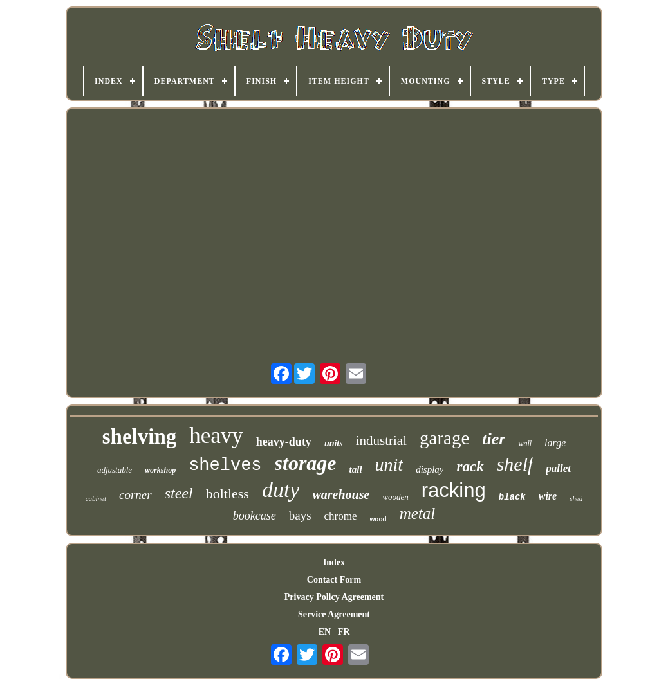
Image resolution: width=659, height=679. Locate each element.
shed (576, 498)
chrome (340, 516)
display (429, 469)
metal (418, 513)
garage (444, 438)
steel (179, 493)
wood (378, 519)
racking (454, 490)
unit (389, 465)
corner (135, 495)
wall (525, 443)
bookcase (254, 515)
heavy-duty (283, 441)
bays (300, 515)
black (512, 497)
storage (306, 463)
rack (469, 466)
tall (355, 469)
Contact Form (334, 579)
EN (325, 632)
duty (281, 490)
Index (334, 562)
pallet (558, 468)
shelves (225, 465)
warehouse (340, 494)
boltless (227, 493)
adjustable (114, 470)
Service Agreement (334, 614)
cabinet (96, 498)
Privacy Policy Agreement (334, 597)
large (555, 442)
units (333, 443)
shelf (515, 464)
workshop (160, 470)
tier (493, 439)
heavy (216, 435)
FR (344, 632)
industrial (381, 440)
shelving (139, 436)
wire (548, 496)
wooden (395, 497)
